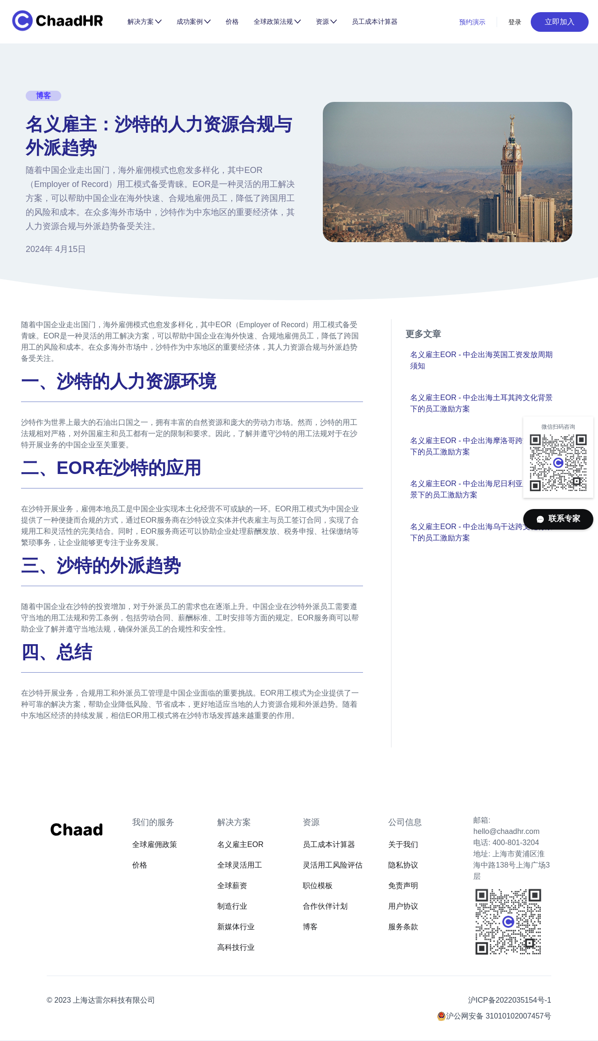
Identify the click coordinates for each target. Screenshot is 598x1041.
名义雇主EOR (240, 844)
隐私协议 (403, 865)
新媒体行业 (236, 927)
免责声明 (403, 886)
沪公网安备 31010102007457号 (498, 1016)
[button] (145, 21)
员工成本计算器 (375, 21)
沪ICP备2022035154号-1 (509, 1000)
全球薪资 (232, 886)
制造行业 (232, 906)
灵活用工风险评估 (333, 865)
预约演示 (472, 22)
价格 (232, 21)
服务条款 (403, 927)
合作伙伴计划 (325, 906)
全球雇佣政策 (154, 844)
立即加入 (560, 22)
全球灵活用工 (239, 865)
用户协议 (403, 906)
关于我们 (403, 844)
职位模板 (318, 886)
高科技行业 (236, 947)
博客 (310, 927)
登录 (515, 22)
